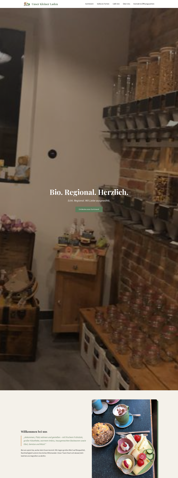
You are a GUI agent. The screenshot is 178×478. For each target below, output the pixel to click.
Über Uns (126, 4)
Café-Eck (116, 4)
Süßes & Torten (103, 4)
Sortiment (89, 4)
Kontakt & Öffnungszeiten (144, 4)
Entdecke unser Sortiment (89, 209)
